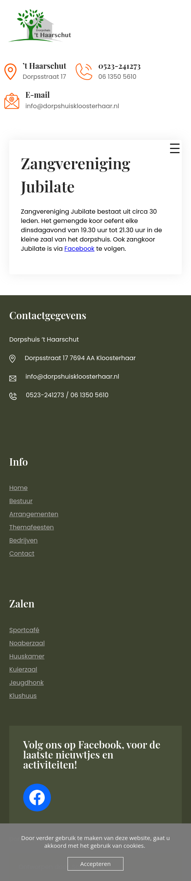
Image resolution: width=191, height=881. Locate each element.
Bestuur (20, 501)
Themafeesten (31, 527)
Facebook (79, 248)
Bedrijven (23, 540)
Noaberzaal (27, 643)
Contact (21, 553)
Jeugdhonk (26, 682)
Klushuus (23, 695)
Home (18, 487)
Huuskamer (26, 656)
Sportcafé (24, 630)
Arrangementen (33, 514)
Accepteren (95, 863)
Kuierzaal (23, 669)
